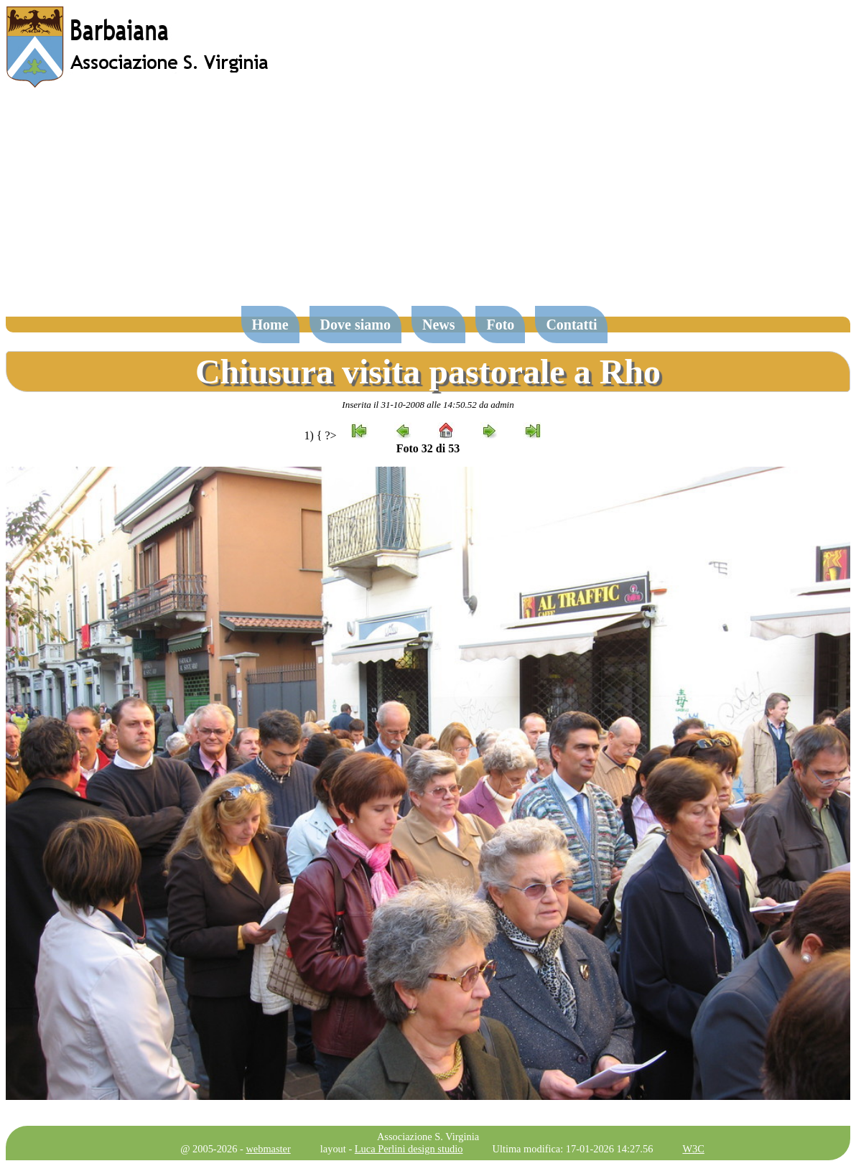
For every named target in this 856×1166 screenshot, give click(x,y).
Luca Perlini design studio (409, 1149)
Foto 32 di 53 (428, 448)
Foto (500, 324)
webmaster (268, 1149)
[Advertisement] (428, 203)
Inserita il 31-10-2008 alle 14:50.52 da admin (427, 404)
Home (270, 324)
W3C (693, 1149)
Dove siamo (355, 324)
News (438, 324)
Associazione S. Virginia (428, 1136)
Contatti (571, 324)
